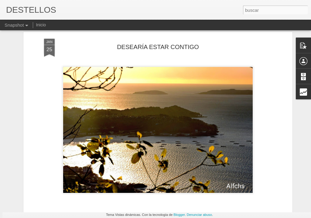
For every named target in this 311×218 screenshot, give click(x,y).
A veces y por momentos (114, 186)
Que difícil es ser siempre (43, 190)
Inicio (41, 24)
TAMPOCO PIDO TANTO (263, 187)
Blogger (179, 214)
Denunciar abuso (199, 214)
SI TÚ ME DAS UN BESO (192, 190)
